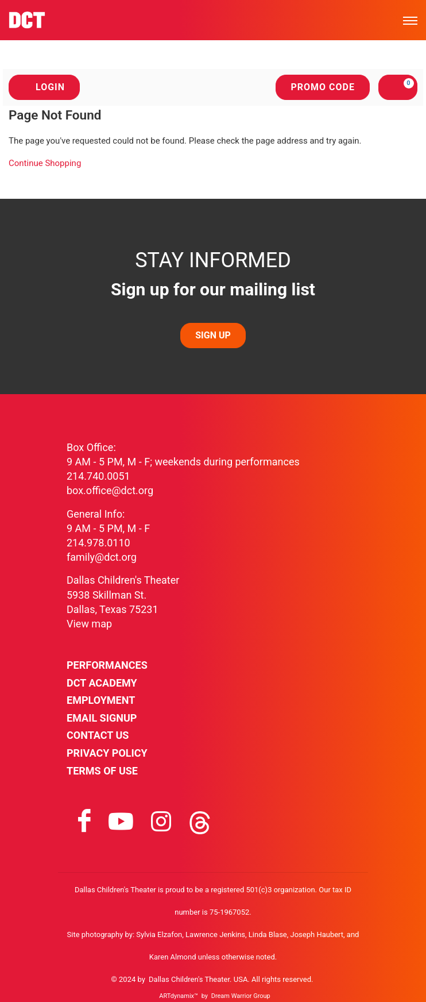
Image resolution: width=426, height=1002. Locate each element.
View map (89, 624)
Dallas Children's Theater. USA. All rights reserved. (231, 979)
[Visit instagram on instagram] (161, 822)
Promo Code (323, 87)
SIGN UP (213, 335)
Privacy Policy (107, 753)
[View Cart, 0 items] (397, 87)
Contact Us (98, 735)
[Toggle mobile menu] (410, 20)
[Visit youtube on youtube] (121, 822)
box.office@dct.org (110, 490)
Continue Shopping (45, 163)
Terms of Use (102, 771)
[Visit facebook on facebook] (84, 822)
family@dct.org (102, 557)
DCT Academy (102, 683)
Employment (101, 700)
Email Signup (102, 718)
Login (44, 87)
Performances (107, 665)
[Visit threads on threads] (199, 822)
